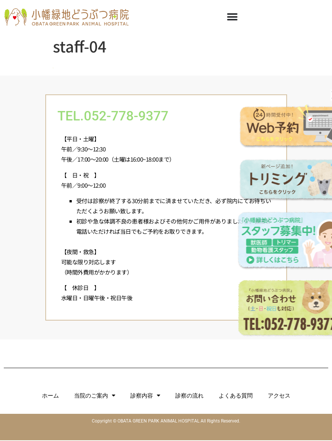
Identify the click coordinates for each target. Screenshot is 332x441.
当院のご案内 (94, 396)
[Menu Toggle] (232, 17)
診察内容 (145, 396)
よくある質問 (236, 396)
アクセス (279, 396)
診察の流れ (189, 396)
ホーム (50, 396)
